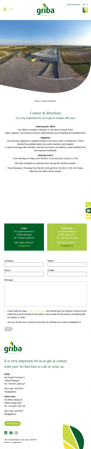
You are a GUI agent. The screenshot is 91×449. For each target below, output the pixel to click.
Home (37, 101)
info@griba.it (24, 246)
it (87, 4)
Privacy (7, 442)
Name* (51, 261)
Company (8, 261)
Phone (7, 270)
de (84, 4)
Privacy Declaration (36, 311)
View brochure (73, 4)
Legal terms (17, 442)
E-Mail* (51, 270)
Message (8, 280)
